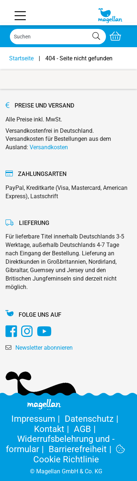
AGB (86, 429)
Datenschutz (93, 419)
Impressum (38, 419)
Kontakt (54, 429)
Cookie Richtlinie (79, 454)
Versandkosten (49, 147)
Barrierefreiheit (82, 449)
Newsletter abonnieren (44, 347)
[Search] (58, 36)
